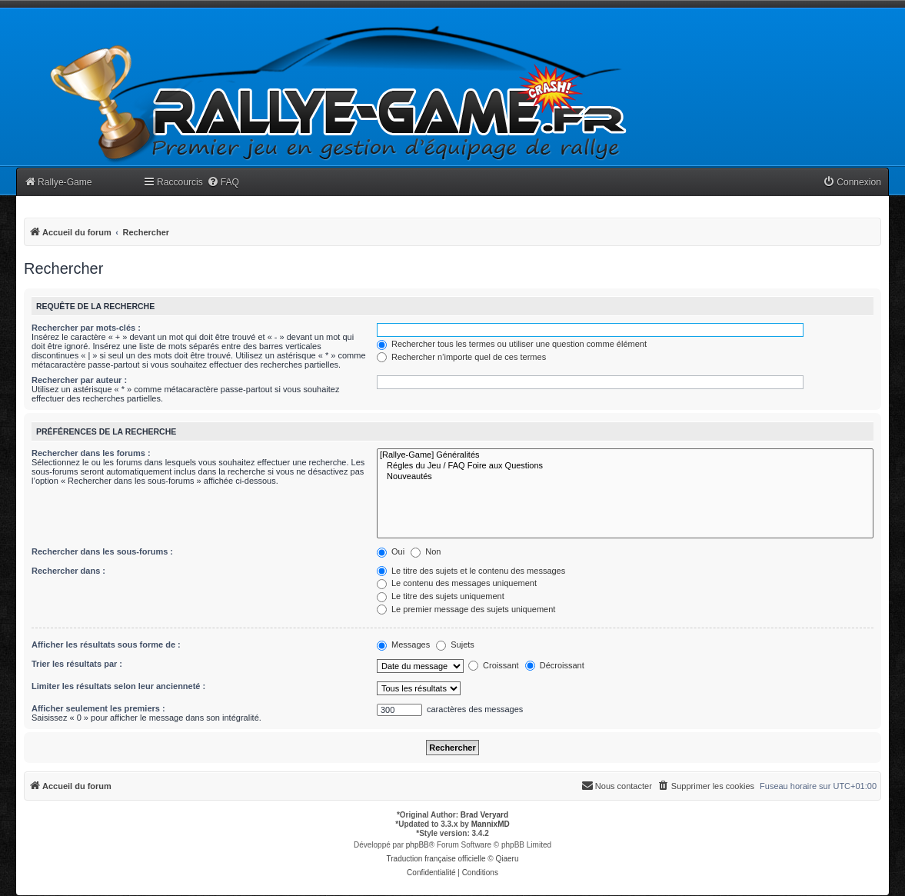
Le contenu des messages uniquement (457, 583)
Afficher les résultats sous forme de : (106, 644)
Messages (403, 644)
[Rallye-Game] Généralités (625, 455)
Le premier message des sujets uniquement (466, 609)
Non (426, 551)
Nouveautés (625, 476)
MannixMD (490, 824)
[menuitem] (223, 182)
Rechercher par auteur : (79, 380)
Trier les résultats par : (77, 663)
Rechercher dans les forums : (91, 453)
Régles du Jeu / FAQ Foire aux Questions (625, 466)
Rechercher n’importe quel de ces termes (461, 356)
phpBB (417, 845)
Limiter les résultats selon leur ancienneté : (118, 686)
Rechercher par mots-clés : (86, 327)
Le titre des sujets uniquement (440, 596)
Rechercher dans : (68, 570)
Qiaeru (506, 858)
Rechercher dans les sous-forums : (102, 551)
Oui (390, 551)
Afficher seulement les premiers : (98, 708)
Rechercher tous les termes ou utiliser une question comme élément (512, 343)
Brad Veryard (484, 815)
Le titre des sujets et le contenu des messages (471, 570)
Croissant (493, 665)
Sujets (455, 644)
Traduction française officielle (436, 858)
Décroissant (554, 665)
